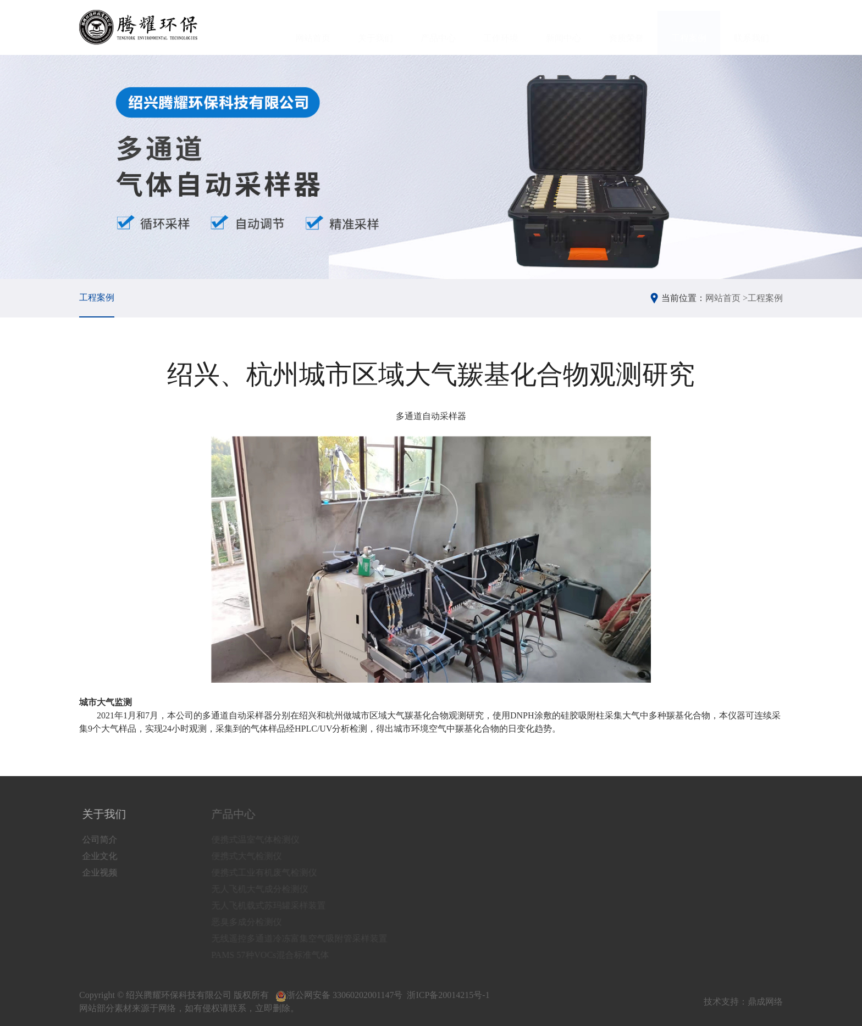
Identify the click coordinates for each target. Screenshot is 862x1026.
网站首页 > (726, 298)
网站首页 (312, 27)
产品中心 (438, 27)
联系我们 (751, 27)
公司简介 (101, 839)
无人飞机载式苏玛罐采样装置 (276, 905)
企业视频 (101, 872)
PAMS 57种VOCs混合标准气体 (278, 955)
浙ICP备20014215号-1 (448, 995)
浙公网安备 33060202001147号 (338, 995)
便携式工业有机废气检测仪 (272, 872)
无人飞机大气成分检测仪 (267, 889)
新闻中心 (563, 27)
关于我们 (375, 27)
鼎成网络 (765, 1001)
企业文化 (101, 856)
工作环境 (500, 27)
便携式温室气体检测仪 (263, 839)
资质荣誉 (626, 27)
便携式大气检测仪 (254, 856)
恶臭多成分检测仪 (254, 922)
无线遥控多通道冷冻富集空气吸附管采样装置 (307, 938)
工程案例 (688, 27)
